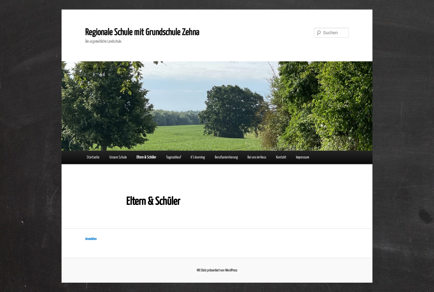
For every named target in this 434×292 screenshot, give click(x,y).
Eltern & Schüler (146, 157)
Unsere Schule (118, 157)
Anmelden (91, 239)
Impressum (302, 157)
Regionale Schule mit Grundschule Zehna (142, 32)
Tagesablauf (173, 157)
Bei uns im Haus (256, 157)
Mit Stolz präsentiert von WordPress (217, 270)
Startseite (93, 157)
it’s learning (198, 157)
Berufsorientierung (226, 157)
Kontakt (281, 157)
